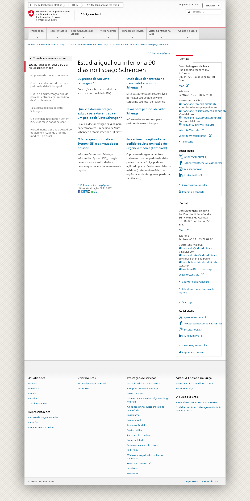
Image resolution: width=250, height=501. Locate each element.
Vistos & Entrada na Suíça (161, 34)
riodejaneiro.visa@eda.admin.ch (201, 117)
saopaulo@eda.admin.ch (197, 248)
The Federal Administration (48, 5)
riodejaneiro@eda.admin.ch (199, 104)
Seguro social (134, 420)
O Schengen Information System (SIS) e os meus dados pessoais (98, 143)
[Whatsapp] (92, 191)
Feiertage (187, 141)
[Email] (95, 191)
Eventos (32, 393)
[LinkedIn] (86, 191)
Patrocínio (33, 422)
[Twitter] (82, 191)
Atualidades (37, 34)
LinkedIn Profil (193, 175)
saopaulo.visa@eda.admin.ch (199, 255)
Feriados (32, 398)
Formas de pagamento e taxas (142, 445)
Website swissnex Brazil (195, 135)
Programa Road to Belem (41, 427)
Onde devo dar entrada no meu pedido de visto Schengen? (145, 83)
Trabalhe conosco (37, 403)
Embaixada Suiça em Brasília (43, 417)
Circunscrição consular (194, 185)
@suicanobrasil (193, 169)
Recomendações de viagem (83, 34)
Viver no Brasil (108, 34)
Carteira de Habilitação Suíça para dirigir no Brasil (148, 400)
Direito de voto (135, 393)
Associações (84, 388)
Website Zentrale (191, 130)
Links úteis (132, 450)
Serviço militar (134, 430)
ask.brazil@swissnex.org (197, 269)
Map (184, 86)
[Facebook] (79, 191)
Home (31, 44)
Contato (182, 58)
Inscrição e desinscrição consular (143, 383)
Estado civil (133, 473)
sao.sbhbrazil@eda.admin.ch (199, 262)
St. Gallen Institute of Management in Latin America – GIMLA (198, 409)
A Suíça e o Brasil (187, 34)
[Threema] (89, 191)
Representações (58, 34)
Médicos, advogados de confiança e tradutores (145, 457)
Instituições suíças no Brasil (92, 383)
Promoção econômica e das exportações (197, 402)
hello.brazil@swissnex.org (198, 124)
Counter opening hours (195, 281)
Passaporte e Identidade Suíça (142, 388)
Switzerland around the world (103, 5)
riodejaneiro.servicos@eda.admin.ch (204, 111)
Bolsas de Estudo (135, 440)
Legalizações (133, 415)
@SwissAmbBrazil (195, 156)
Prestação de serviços (132, 34)
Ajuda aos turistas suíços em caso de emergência (145, 408)
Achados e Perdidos (137, 425)
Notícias (32, 383)
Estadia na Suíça (184, 388)
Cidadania (132, 468)
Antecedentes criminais (139, 435)
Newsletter (34, 388)
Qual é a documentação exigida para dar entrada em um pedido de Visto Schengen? (100, 113)
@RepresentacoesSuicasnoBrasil (203, 163)
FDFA (75, 5)
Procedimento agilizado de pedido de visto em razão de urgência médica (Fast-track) (146, 143)
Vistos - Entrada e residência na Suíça (89, 44)
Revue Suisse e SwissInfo (139, 463)
